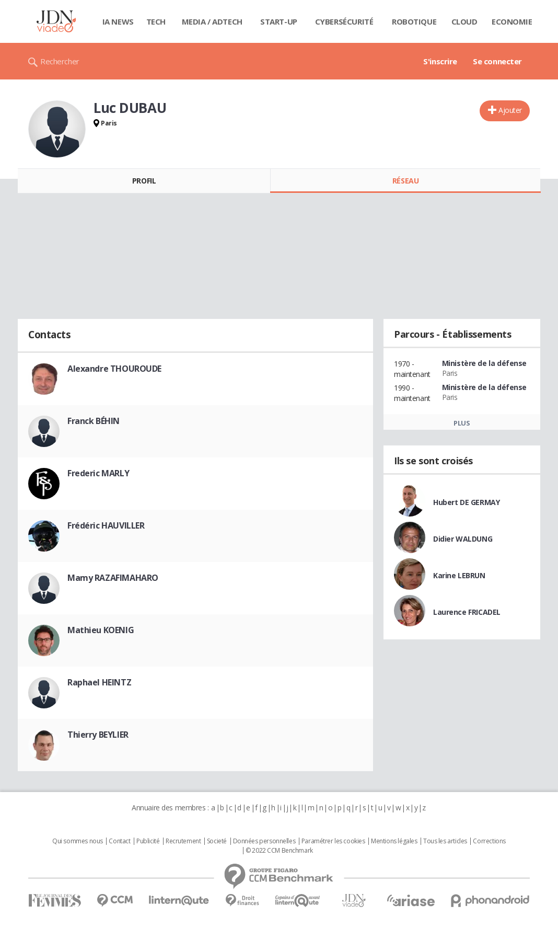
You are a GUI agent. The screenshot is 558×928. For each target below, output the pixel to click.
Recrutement (183, 841)
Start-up (278, 21)
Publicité (147, 841)
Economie (512, 21)
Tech (156, 21)
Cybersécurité (344, 21)
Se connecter (497, 61)
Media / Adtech (212, 21)
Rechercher (59, 61)
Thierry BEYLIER (98, 734)
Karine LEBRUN (459, 575)
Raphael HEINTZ (99, 682)
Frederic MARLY (98, 473)
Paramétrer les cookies (333, 841)
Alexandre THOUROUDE (114, 368)
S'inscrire (440, 61)
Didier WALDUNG (462, 539)
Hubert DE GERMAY (466, 502)
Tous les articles (445, 841)
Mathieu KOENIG (100, 630)
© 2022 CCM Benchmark (279, 850)
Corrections (489, 841)
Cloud (464, 21)
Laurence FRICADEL (467, 612)
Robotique (414, 21)
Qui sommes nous (77, 841)
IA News (118, 21)
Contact (119, 841)
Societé (217, 841)
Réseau (405, 181)
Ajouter (510, 110)
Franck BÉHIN (93, 421)
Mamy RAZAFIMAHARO (112, 577)
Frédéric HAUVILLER (105, 525)
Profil (144, 181)
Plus (462, 423)
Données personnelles (264, 841)
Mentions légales (394, 841)
